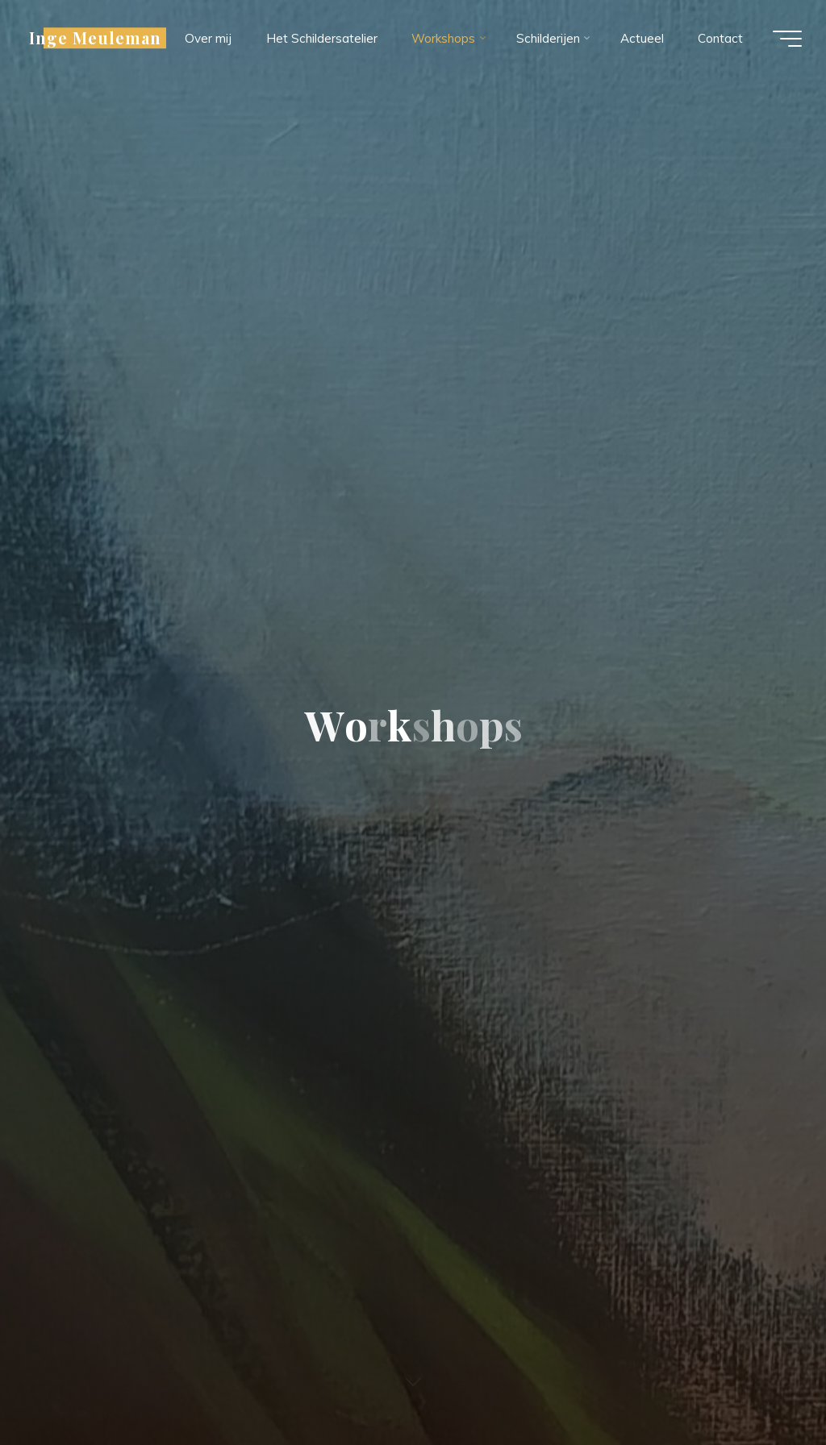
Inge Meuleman (95, 37)
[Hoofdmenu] (787, 39)
